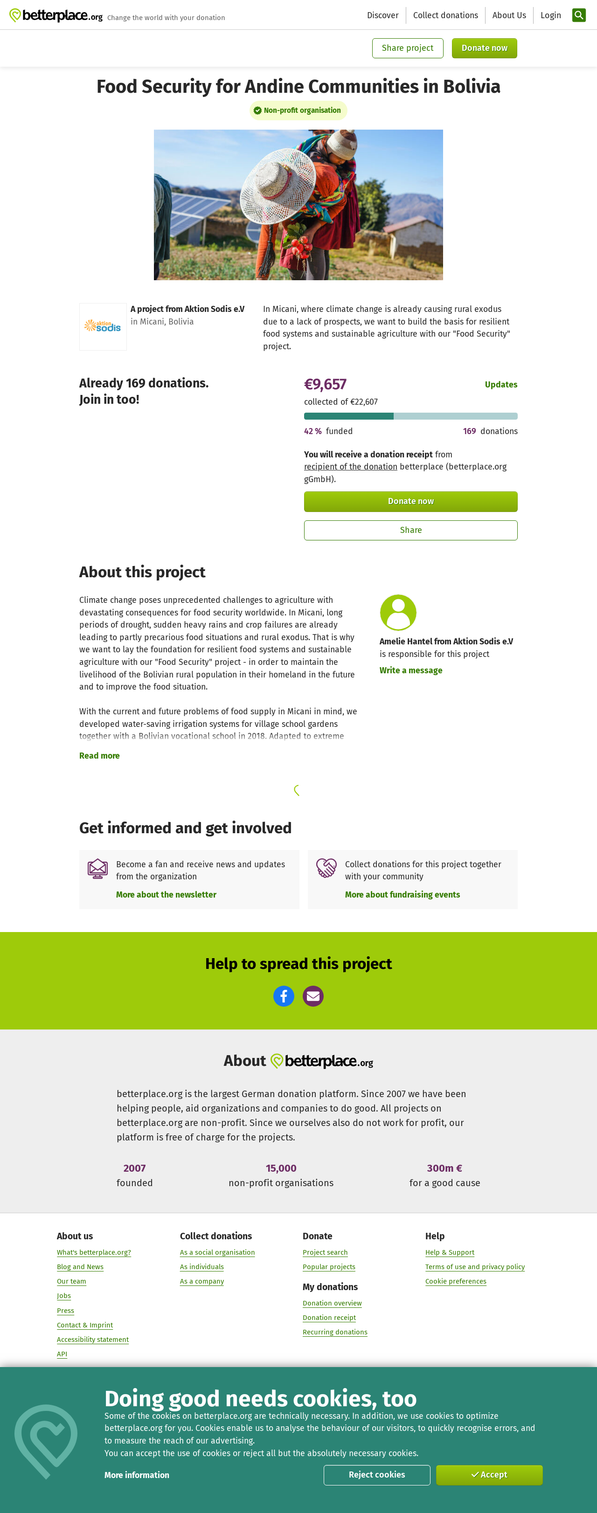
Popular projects (329, 1267)
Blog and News (80, 1267)
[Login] (550, 15)
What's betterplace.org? (94, 1253)
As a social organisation (217, 1253)
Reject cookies (377, 1475)
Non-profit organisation (302, 110)
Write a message (411, 670)
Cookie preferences (455, 1282)
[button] (283, 996)
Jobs (64, 1296)
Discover (383, 15)
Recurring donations (335, 1332)
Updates (501, 385)
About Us (509, 15)
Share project (408, 48)
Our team (71, 1282)
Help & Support (449, 1253)
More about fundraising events (402, 895)
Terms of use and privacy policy (475, 1267)
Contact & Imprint (85, 1325)
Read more (99, 756)
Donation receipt (329, 1318)
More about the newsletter (166, 895)
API (62, 1354)
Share (411, 530)
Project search (325, 1253)
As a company (202, 1282)
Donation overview (332, 1303)
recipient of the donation (350, 467)
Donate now (484, 48)
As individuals (202, 1267)
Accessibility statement (93, 1340)
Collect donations (445, 15)
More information (136, 1475)
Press (65, 1310)
